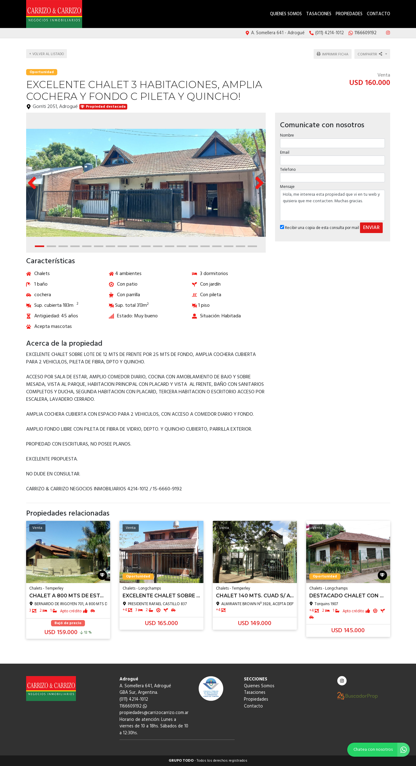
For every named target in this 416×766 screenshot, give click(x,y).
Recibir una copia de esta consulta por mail (319, 224)
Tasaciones (318, 14)
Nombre (287, 131)
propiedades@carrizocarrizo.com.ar (154, 713)
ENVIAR (371, 224)
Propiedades (349, 14)
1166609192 (133, 706)
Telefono (287, 166)
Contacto (378, 14)
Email (284, 149)
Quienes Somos (286, 14)
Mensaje (287, 183)
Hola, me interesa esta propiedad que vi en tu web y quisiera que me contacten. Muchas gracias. (333, 201)
